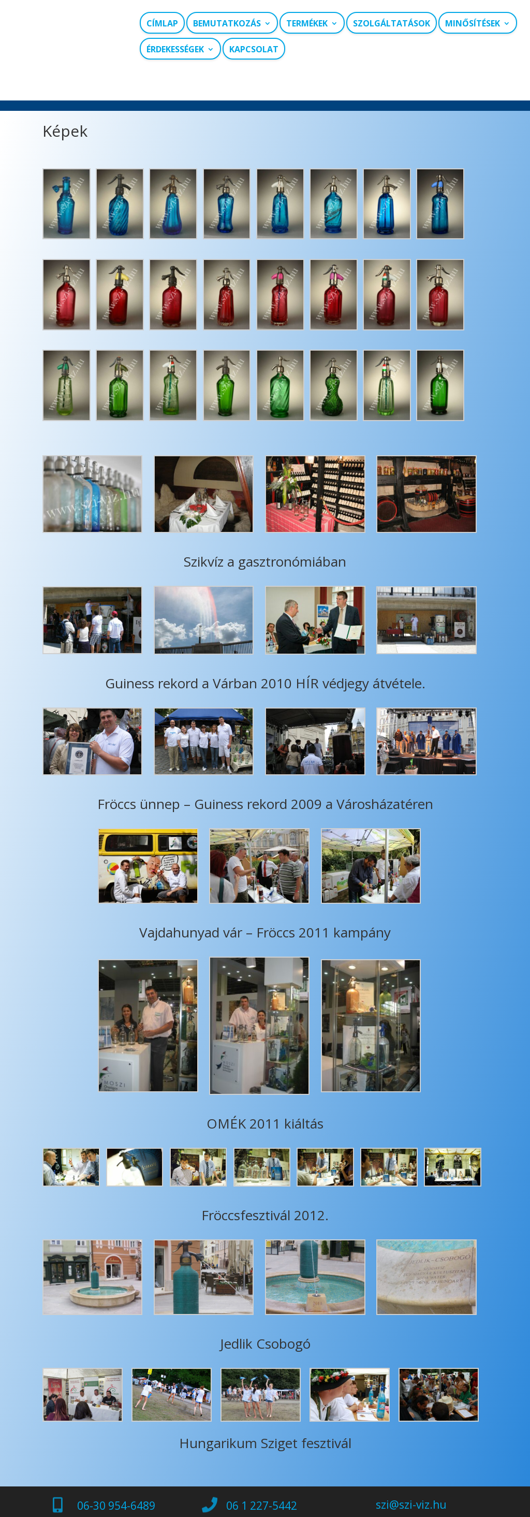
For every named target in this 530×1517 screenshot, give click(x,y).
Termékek (307, 23)
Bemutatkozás (227, 23)
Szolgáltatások (391, 23)
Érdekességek (175, 49)
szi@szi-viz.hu (411, 1482)
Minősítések (472, 23)
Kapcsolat (253, 49)
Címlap (162, 23)
